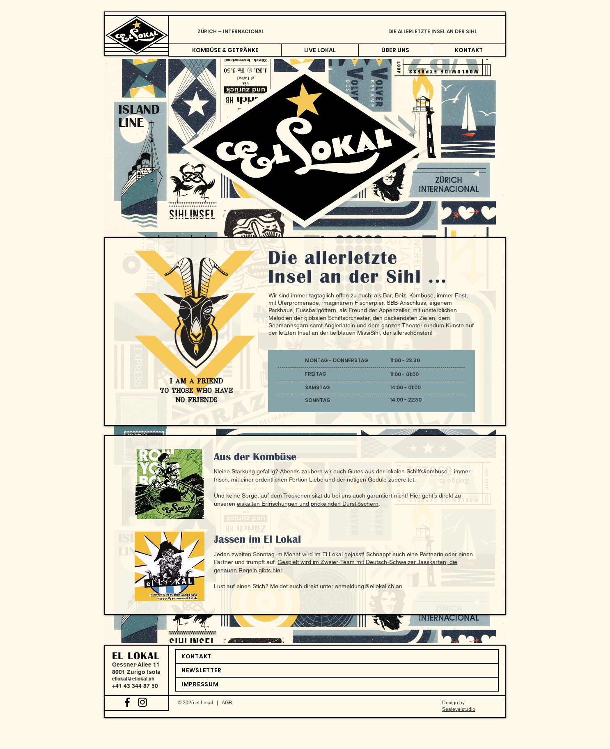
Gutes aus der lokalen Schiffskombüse (397, 471)
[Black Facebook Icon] (127, 702)
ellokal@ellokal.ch (133, 679)
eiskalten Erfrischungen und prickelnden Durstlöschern (307, 503)
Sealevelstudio (458, 709)
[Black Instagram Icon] (142, 702)
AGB (227, 703)
